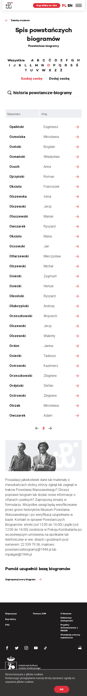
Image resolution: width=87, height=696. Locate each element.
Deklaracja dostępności (67, 619)
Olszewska (18, 196)
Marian (48, 216)
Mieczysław (52, 256)
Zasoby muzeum (20, 20)
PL (64, 5)
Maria (48, 236)
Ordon (14, 346)
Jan (46, 246)
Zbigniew (50, 376)
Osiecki (15, 276)
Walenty (49, 336)
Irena (47, 196)
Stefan (48, 386)
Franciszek (51, 187)
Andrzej (49, 306)
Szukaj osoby (32, 78)
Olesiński (16, 296)
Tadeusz (50, 356)
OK (62, 689)
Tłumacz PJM (39, 613)
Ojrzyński (16, 177)
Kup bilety (10, 619)
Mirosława (51, 137)
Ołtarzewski (19, 256)
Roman (49, 177)
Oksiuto (15, 187)
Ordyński (16, 386)
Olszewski (17, 206)
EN (70, 5)
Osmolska (17, 137)
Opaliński (16, 127)
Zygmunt (50, 276)
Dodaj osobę (59, 78)
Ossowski (17, 246)
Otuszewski (18, 216)
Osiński (15, 147)
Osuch (14, 167)
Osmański (17, 157)
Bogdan (49, 147)
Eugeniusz (51, 127)
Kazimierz (51, 366)
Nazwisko (13, 114)
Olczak (14, 406)
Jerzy (48, 206)
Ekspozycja (11, 613)
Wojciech (50, 316)
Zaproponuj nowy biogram (20, 579)
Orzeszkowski (20, 316)
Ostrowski (17, 366)
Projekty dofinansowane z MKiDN (69, 627)
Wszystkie (16, 60)
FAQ (7, 624)
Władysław (52, 157)
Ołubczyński (19, 306)
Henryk (49, 286)
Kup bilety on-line (47, 5)
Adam (48, 415)
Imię (44, 114)
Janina (48, 346)
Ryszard (49, 226)
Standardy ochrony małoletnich (70, 636)
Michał (48, 266)
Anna (47, 167)
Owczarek (17, 226)
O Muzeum (66, 613)
